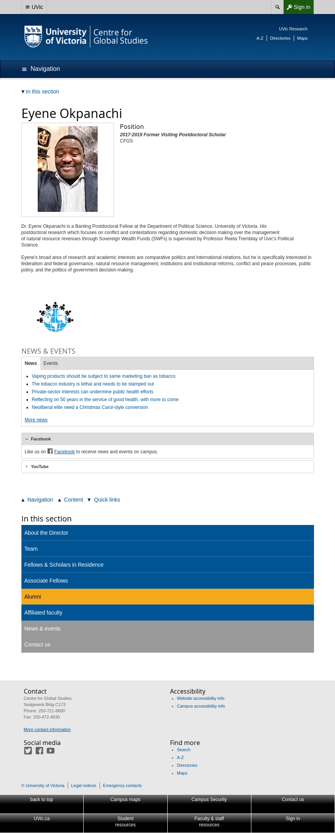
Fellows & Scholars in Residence (64, 565)
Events (51, 363)
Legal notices (83, 785)
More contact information (47, 729)
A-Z (259, 38)
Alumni (33, 596)
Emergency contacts (122, 785)
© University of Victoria (43, 785)
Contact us (38, 644)
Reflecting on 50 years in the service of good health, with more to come (105, 399)
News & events (43, 628)
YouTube (40, 466)
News (31, 363)
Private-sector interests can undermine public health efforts (93, 391)
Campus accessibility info (201, 706)
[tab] (167, 439)
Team (31, 549)
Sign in (296, 7)
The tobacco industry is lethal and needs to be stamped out (93, 384)
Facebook (41, 439)
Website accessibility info (201, 698)
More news (36, 420)
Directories (280, 38)
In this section (46, 518)
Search (184, 749)
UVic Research (293, 28)
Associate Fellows (46, 581)
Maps (302, 38)
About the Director (46, 533)
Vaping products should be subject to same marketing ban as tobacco (103, 376)
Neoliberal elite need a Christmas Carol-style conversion (90, 407)
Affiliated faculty (44, 612)
